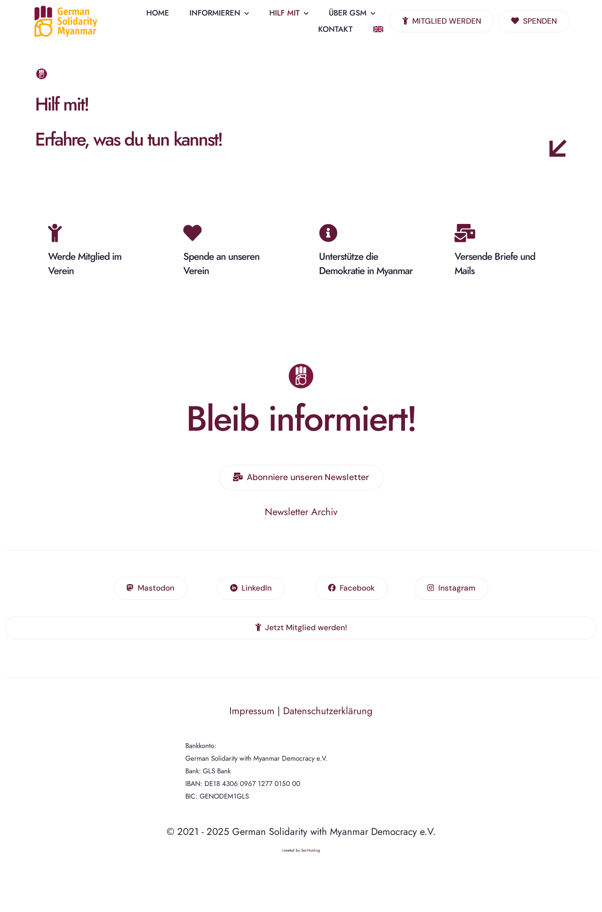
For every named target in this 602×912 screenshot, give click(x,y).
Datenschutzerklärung (328, 719)
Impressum (252, 719)
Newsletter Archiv (301, 520)
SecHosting (310, 859)
